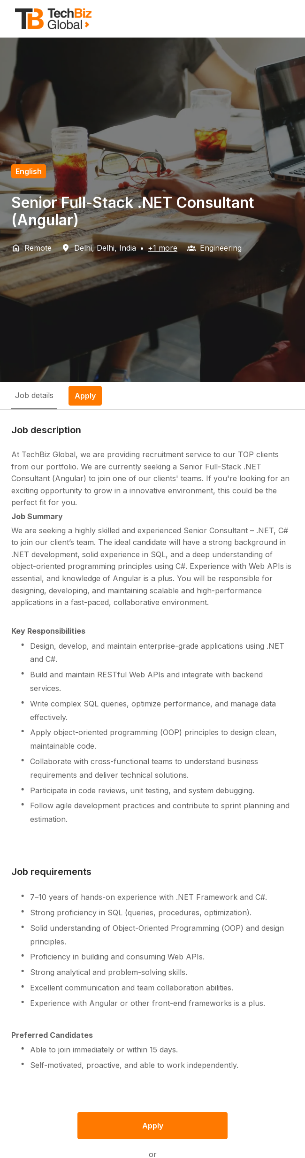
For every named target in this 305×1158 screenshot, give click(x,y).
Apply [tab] (85, 395)
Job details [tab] (34, 395)
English (28, 171)
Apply (152, 1125)
